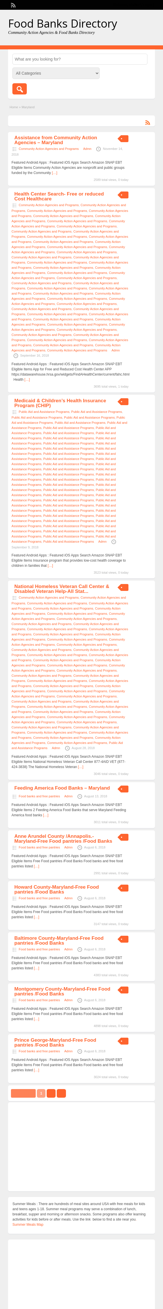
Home (14, 107)
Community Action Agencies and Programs (49, 148)
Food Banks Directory (62, 23)
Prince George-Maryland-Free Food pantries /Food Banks (55, 1042)
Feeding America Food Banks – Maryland (62, 788)
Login (147, 5)
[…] (54, 173)
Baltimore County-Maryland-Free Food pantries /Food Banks (59, 940)
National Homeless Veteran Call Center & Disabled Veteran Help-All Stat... (61, 589)
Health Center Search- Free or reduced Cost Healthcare (59, 196)
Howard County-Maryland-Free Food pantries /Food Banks (56, 889)
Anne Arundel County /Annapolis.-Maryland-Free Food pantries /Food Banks (63, 839)
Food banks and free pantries (39, 796)
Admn (87, 148)
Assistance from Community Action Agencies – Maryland (55, 140)
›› (61, 1093)
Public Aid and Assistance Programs (44, 411)
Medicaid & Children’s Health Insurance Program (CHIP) (60, 403)
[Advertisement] (81, 1147)
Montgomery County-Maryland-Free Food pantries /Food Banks (62, 991)
